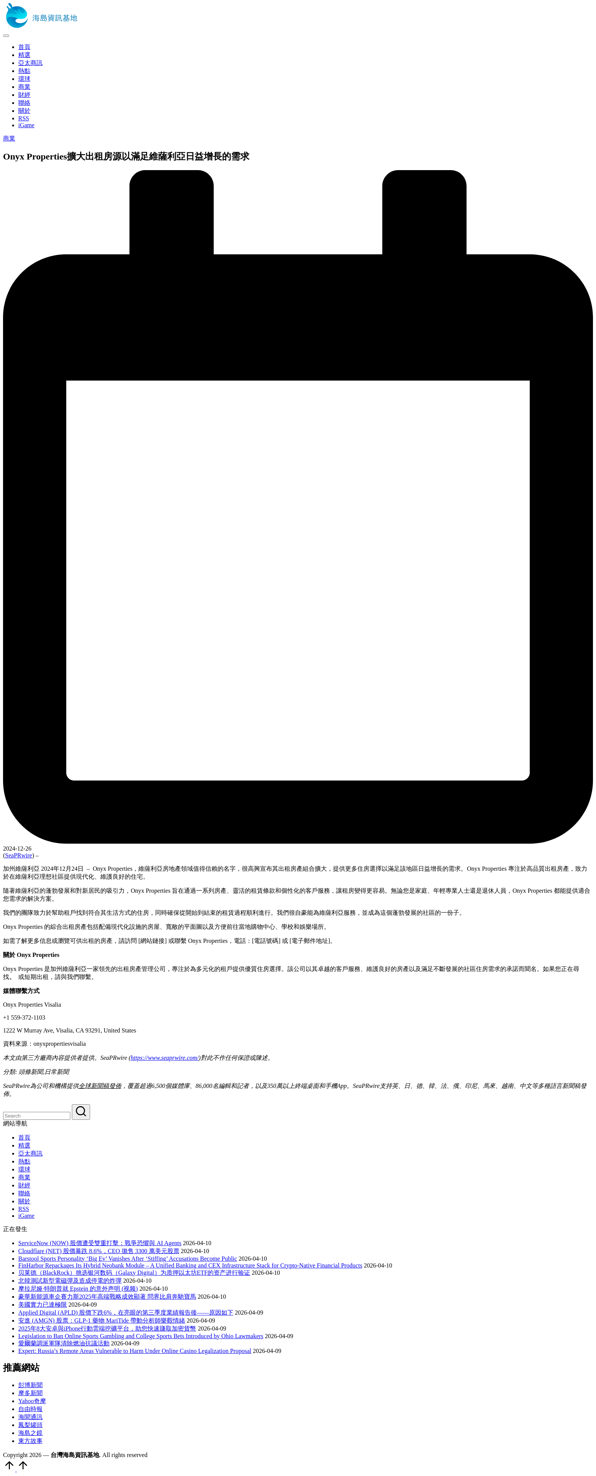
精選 (24, 1145)
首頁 (24, 1137)
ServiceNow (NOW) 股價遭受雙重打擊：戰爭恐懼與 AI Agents (99, 1243)
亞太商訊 (30, 1153)
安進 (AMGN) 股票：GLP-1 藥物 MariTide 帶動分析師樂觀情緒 (101, 1320)
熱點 (24, 1161)
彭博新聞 (30, 1385)
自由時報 (30, 1409)
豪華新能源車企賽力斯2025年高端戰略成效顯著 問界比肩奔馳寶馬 (107, 1296)
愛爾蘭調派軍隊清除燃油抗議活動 (63, 1343)
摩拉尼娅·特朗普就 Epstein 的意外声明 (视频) (78, 1288)
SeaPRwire (18, 855)
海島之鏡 (30, 1433)
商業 (9, 138)
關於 (24, 1201)
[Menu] (6, 36)
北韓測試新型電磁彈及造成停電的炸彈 (70, 1280)
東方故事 (30, 1441)
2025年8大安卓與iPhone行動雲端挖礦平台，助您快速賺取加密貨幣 (107, 1328)
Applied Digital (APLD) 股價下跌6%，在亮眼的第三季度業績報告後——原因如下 (125, 1312)
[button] (81, 1112)
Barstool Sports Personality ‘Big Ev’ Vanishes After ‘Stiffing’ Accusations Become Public (127, 1258)
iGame (26, 1215)
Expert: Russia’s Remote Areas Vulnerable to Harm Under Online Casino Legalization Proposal (134, 1351)
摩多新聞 (30, 1393)
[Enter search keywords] (36, 1116)
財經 (24, 1185)
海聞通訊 (30, 1417)
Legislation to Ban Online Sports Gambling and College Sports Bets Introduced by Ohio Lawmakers (140, 1336)
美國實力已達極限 (42, 1304)
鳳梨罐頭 (30, 1425)
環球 (24, 1169)
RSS (23, 1209)
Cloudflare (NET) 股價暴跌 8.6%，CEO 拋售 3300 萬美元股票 (98, 1251)
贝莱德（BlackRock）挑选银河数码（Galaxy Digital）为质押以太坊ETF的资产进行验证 (134, 1272)
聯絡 (24, 1193)
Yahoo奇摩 (32, 1401)
